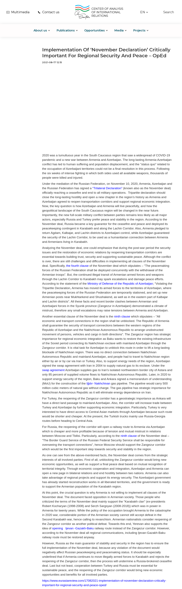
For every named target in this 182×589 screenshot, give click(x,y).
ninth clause (122, 316)
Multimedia (20, 12)
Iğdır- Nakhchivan (98, 383)
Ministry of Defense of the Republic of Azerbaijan (120, 283)
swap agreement (53, 370)
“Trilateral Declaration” (107, 188)
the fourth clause (77, 265)
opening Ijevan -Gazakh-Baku (73, 528)
